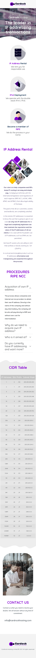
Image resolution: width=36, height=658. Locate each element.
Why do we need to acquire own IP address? (16, 328)
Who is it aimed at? (16, 337)
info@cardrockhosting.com (18, 620)
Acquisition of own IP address (17, 288)
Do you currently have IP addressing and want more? (16, 346)
